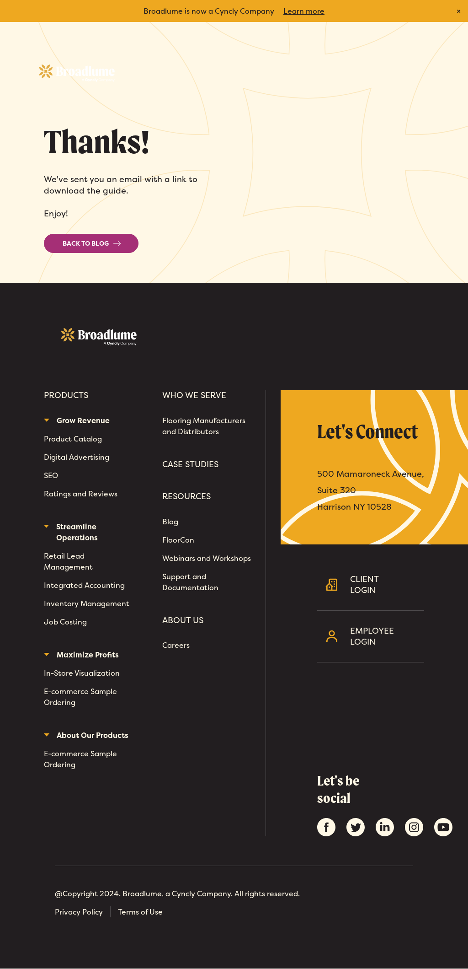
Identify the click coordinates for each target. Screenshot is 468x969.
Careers (176, 645)
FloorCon (178, 540)
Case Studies (190, 464)
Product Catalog (73, 439)
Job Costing (65, 622)
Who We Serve (194, 395)
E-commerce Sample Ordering (80, 696)
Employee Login (383, 636)
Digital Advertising (76, 457)
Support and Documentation (190, 581)
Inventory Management (86, 603)
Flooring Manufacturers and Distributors (203, 425)
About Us (182, 620)
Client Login (383, 584)
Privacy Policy (79, 912)
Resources (186, 496)
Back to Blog (92, 243)
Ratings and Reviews (80, 494)
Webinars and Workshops (206, 558)
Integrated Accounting (84, 585)
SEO (51, 475)
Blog (170, 522)
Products (66, 395)
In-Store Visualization (82, 673)
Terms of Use (140, 912)
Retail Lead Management (68, 561)
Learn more (303, 11)
